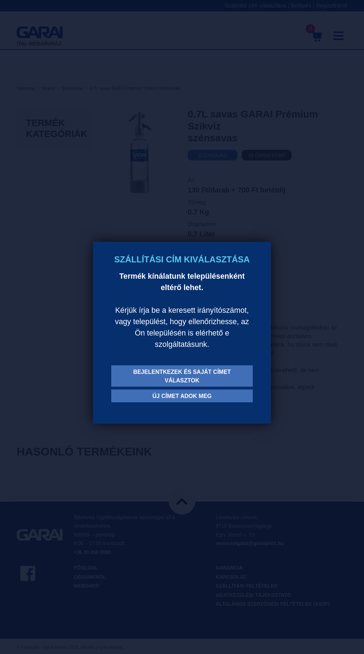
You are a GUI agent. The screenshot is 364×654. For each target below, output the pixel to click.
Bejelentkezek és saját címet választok (182, 376)
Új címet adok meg (182, 396)
